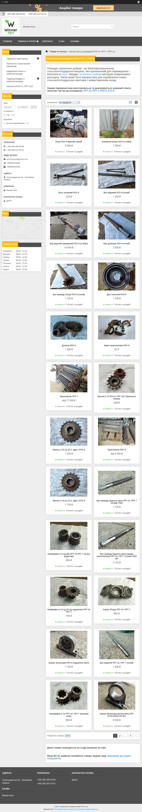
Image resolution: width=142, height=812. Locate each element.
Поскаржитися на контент (65, 809)
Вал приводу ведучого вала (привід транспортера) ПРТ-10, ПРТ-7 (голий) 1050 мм (117, 556)
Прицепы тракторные (17, 58)
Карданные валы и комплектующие (16, 72)
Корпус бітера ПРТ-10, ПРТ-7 (116, 609)
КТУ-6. (111, 91)
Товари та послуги (58, 51)
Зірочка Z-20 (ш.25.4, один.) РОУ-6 (69, 450)
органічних (86, 74)
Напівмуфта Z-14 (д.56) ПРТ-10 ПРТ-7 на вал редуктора (69, 555)
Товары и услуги (27, 41)
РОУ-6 (103, 91)
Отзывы (74, 41)
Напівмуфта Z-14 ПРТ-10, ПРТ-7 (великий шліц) (68, 715)
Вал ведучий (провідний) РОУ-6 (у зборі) (69, 243)
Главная (7, 41)
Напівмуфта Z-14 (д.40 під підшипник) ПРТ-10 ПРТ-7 (68, 610)
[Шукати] (111, 26)
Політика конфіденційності (87, 809)
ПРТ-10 (87, 91)
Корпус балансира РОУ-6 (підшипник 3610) (69, 663)
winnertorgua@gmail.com (17, 159)
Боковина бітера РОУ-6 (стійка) (116, 141)
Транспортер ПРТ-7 (69, 396)
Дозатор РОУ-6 (69, 345)
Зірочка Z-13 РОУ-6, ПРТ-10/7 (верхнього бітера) (116, 397)
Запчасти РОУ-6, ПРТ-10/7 (20, 86)
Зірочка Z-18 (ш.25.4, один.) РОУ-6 (69, 500)
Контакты (47, 41)
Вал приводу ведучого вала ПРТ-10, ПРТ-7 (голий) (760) (117, 501)
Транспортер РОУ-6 (116, 450)
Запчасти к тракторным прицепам (18, 64)
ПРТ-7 (95, 91)
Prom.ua (84, 807)
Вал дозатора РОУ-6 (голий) (116, 243)
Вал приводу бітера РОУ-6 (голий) (69, 294)
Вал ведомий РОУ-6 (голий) (117, 192)
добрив (97, 74)
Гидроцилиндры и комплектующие (15, 80)
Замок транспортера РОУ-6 (117, 345)
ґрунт (64, 74)
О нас (62, 41)
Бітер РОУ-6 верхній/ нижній (69, 141)
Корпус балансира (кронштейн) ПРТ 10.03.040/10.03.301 (116, 715)
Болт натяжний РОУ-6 (69, 192)
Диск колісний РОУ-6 (116, 294)
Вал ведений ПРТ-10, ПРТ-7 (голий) (116, 663)
